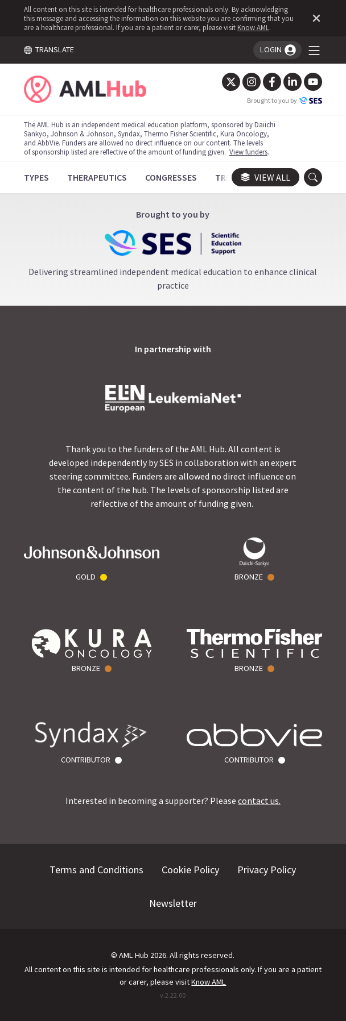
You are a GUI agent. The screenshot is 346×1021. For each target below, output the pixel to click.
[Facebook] (272, 82)
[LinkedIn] (292, 82)
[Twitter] (231, 82)
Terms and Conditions (97, 869)
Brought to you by (284, 100)
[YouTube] (313, 82)
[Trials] (229, 177)
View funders (248, 151)
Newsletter (173, 903)
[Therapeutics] (97, 177)
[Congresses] (171, 177)
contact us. (259, 800)
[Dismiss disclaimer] (314, 18)
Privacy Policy (267, 869)
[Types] (36, 177)
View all (265, 177)
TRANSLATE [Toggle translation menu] (49, 49)
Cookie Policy (191, 869)
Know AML (253, 27)
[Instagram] (251, 82)
